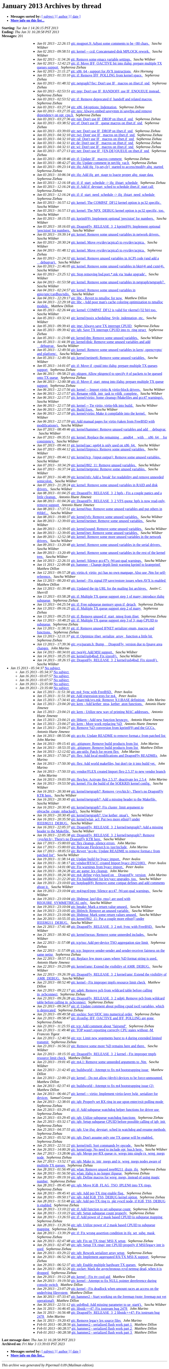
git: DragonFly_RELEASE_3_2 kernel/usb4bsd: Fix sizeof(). (114, 660)
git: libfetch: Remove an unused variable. (100, 911)
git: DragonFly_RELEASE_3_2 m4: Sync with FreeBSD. (112, 927)
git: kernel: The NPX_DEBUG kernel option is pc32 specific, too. (118, 210)
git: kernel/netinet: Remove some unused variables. (107, 521)
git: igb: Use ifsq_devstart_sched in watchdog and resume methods (118, 1129)
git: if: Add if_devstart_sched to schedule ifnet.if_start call (112, 187)
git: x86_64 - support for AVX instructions (101, 71)
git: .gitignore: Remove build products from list (105, 744)
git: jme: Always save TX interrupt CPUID (101, 326)
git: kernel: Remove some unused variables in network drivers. (115, 234)
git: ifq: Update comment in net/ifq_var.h (100, 163)
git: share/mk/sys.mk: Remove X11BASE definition (108, 700)
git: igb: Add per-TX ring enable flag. (98, 1193)
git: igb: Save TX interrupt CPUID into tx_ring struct (109, 330)
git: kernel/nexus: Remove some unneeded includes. (108, 934)
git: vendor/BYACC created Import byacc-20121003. (109, 863)
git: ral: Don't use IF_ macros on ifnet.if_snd (103, 139)
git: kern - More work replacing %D (97, 724)
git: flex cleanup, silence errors (93, 843)
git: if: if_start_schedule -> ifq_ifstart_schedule (104, 183)
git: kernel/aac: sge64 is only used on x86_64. (103, 445)
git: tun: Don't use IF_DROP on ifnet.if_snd (102, 119)
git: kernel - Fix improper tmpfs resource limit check (108, 982)
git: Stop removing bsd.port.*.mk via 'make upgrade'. (109, 274)
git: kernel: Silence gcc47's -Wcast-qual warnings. (107, 560)
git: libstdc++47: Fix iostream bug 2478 (99, 1308)
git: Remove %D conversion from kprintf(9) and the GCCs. (113, 728)
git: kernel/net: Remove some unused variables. (105, 533)
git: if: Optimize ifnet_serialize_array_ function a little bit (112, 636)
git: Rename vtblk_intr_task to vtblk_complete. (105, 393)
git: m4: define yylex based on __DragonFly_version (109, 875)
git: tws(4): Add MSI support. (92, 652)
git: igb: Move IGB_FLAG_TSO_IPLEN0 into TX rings (111, 1185)
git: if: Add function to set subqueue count (101, 1209)
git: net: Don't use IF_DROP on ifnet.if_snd (102, 131)
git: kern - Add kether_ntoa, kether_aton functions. (107, 704)
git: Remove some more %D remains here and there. (108, 1046)
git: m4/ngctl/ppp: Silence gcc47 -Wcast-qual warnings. (111, 891)
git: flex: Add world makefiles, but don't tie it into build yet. (113, 763)
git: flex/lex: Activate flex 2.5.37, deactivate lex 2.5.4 (109, 779)
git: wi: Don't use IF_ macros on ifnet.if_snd (102, 147)
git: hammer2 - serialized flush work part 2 (102, 1328)
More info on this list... (27, 20)
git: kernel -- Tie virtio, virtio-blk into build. (102, 405)
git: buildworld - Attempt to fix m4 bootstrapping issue (110, 1070)
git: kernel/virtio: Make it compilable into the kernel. (108, 413)
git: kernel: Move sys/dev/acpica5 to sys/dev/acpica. (108, 242)
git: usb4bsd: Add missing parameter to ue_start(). (106, 1304)
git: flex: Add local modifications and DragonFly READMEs (114, 755)
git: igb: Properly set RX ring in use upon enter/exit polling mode (117, 1102)
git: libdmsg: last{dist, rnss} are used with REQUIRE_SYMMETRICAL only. (83, 901)
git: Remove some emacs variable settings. (101, 59)
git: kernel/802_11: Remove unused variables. (104, 465)
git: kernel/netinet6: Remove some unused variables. (108, 358)
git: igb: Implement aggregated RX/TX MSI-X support (110, 1257)
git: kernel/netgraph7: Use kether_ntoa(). (100, 815)
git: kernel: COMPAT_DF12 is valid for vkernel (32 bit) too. (114, 310)
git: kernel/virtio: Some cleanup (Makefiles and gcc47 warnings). (117, 397)
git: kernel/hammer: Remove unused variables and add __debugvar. (118, 429)
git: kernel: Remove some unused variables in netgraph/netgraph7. (118, 282)
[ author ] (63, 16)
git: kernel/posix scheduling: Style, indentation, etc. (108, 318)
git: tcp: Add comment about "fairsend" (99, 1026)
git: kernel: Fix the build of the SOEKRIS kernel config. (111, 783)
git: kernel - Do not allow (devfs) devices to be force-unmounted (117, 1078)
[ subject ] (49, 16)
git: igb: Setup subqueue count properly (99, 1213)
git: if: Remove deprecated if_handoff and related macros (111, 99)
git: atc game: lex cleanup (89, 871)
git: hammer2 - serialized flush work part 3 (102, 1332)
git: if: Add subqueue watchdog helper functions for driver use (115, 1110)
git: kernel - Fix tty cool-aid (91, 1277)
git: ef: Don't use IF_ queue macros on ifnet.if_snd (107, 123)
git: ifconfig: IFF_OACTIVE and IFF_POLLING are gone (112, 1018)
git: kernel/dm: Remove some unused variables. (105, 338)
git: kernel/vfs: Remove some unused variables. (105, 517)
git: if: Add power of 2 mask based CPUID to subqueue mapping (117, 1217)
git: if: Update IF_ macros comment (97, 159)
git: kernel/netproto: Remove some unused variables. (108, 469)
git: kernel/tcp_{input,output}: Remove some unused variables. (116, 457)
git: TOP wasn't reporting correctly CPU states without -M (112, 1030)
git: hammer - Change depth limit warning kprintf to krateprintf (116, 564)
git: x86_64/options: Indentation (94, 107)
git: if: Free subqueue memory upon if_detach (103, 604)
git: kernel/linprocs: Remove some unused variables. (108, 449)
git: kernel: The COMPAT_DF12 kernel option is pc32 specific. (116, 202)
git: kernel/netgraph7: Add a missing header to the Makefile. (114, 799)
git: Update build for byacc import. (96, 859)
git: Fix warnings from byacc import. (97, 867)
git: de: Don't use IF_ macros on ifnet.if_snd (102, 143)
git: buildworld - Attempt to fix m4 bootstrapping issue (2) (112, 1086)
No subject (53, 668)
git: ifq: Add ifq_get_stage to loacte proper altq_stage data (112, 175)
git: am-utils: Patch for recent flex (95, 751)
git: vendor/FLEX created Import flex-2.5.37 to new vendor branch (118, 771)
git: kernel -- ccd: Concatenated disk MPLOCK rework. (110, 51)
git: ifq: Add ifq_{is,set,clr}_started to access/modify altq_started (117, 167)
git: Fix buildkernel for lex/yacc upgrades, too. (104, 879)
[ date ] (75, 16)
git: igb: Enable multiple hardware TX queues (103, 1265)
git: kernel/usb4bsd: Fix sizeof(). (94, 656)
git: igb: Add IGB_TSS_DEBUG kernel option (104, 1197)
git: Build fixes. (82, 409)
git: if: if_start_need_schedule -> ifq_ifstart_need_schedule (113, 194)
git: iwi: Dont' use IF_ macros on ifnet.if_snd (103, 135)
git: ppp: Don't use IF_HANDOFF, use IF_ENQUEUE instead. (116, 91)
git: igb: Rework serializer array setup (98, 1253)
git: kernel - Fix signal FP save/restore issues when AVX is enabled (118, 580)
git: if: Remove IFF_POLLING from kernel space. (107, 75)
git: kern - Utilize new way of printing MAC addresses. (110, 712)
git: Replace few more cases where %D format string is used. (114, 958)
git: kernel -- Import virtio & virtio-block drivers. (106, 389)
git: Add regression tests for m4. (94, 696)
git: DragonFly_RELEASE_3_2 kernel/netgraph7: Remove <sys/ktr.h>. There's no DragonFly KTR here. (95, 837)
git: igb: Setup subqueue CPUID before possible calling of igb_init (118, 1121)
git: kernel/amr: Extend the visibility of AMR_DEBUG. (111, 966)
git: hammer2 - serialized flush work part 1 (102, 1324)
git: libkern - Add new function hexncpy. (100, 720)
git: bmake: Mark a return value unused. (99, 907)
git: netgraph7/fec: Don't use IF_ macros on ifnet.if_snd (110, 83)
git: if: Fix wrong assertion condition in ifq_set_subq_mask (113, 1233)
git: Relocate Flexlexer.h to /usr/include (99, 847)
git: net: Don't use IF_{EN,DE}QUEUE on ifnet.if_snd (110, 151)
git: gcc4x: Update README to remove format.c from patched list (118, 736)
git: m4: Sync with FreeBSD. (92, 692)
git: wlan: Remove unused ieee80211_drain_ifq (105, 1169)
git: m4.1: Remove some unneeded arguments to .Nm (109, 1062)
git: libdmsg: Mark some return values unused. (104, 915)
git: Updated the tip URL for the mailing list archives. (109, 588)
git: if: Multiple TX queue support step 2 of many (106, 608)
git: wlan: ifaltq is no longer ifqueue (97, 1173)
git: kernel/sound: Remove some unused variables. (107, 529)
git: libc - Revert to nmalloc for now (97, 298)
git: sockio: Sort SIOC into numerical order (102, 1014)
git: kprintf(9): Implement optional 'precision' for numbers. (113, 218)
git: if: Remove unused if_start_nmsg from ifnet (105, 616)
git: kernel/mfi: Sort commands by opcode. (101, 1145)
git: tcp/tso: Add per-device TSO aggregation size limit (110, 942)
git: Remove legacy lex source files (96, 1320)
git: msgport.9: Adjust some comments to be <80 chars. (110, 43)
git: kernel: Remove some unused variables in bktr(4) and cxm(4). (118, 266)
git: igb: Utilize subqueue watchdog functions (103, 1117)
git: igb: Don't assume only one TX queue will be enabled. (112, 1137)
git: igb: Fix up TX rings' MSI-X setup (98, 1241)
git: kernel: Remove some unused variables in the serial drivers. (116, 545)
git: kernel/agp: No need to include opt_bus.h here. (107, 1149)
